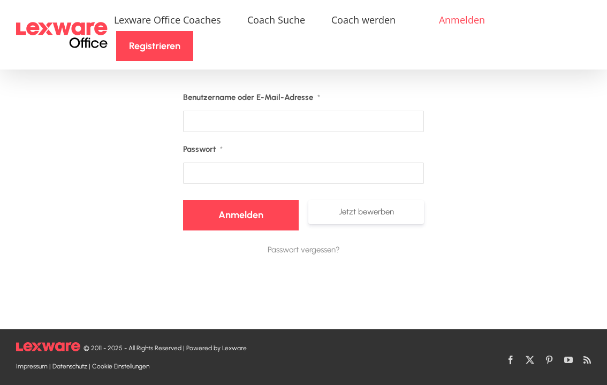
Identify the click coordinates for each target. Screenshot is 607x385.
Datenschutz (69, 366)
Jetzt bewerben (366, 189)
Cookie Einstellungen (120, 366)
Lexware (234, 348)
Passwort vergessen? (304, 227)
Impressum (32, 366)
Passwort (203, 127)
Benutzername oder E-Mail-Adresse (251, 75)
